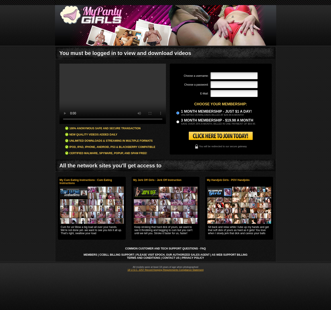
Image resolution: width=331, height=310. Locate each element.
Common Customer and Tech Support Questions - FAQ (165, 248)
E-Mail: (204, 93)
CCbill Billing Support (116, 254)
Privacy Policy (193, 257)
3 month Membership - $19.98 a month (217, 120)
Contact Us (171, 257)
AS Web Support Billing (230, 254)
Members (90, 254)
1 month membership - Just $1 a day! (216, 111)
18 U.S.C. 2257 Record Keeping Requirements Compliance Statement (165, 270)
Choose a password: (196, 84)
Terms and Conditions (143, 257)
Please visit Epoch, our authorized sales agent (173, 254)
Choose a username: (196, 75)
